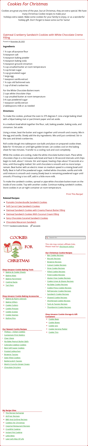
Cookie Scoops (12, 312)
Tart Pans (10, 285)
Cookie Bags (54, 319)
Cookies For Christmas (27, 4)
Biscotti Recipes (54, 258)
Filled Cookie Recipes (56, 271)
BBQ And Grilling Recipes (16, 419)
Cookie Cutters (12, 305)
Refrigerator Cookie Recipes (59, 291)
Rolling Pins (11, 318)
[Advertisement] (22, 389)
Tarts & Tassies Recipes (57, 304)
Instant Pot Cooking (14, 432)
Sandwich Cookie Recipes (19, 226)
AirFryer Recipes (13, 416)
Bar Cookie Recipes (55, 255)
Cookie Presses (12, 308)
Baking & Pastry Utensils (16, 298)
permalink (36, 226)
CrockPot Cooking (13, 429)
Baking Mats (11, 275)
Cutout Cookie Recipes (56, 265)
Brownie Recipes (54, 262)
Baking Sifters (11, 302)
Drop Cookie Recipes (56, 268)
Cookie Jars (53, 325)
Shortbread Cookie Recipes (58, 301)
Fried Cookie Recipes (56, 275)
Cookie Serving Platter (58, 329)
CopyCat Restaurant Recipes (18, 426)
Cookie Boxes (54, 322)
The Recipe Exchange (15, 413)
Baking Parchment (13, 279)
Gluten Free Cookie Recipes (59, 278)
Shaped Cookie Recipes (57, 297)
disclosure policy (66, 246)
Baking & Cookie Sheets (16, 272)
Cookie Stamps (12, 315)
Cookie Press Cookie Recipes (59, 288)
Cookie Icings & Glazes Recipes (60, 281)
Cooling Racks (11, 282)
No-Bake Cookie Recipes (57, 284)
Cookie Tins (53, 332)
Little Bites (10, 435)
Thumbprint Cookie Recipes (59, 307)
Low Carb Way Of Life (15, 439)
